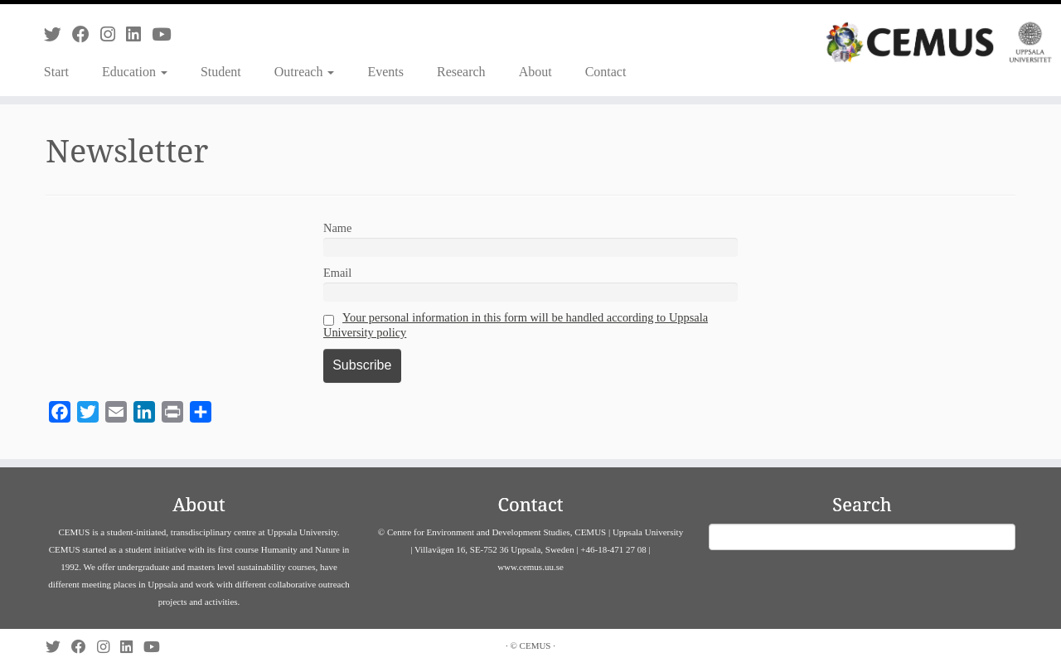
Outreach (304, 72)
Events (385, 72)
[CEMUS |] (938, 42)
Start (56, 72)
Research (461, 72)
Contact (606, 72)
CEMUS (535, 645)
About (535, 72)
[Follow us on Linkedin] (139, 34)
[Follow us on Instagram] (113, 34)
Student (221, 72)
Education (134, 72)
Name (337, 227)
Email (337, 272)
